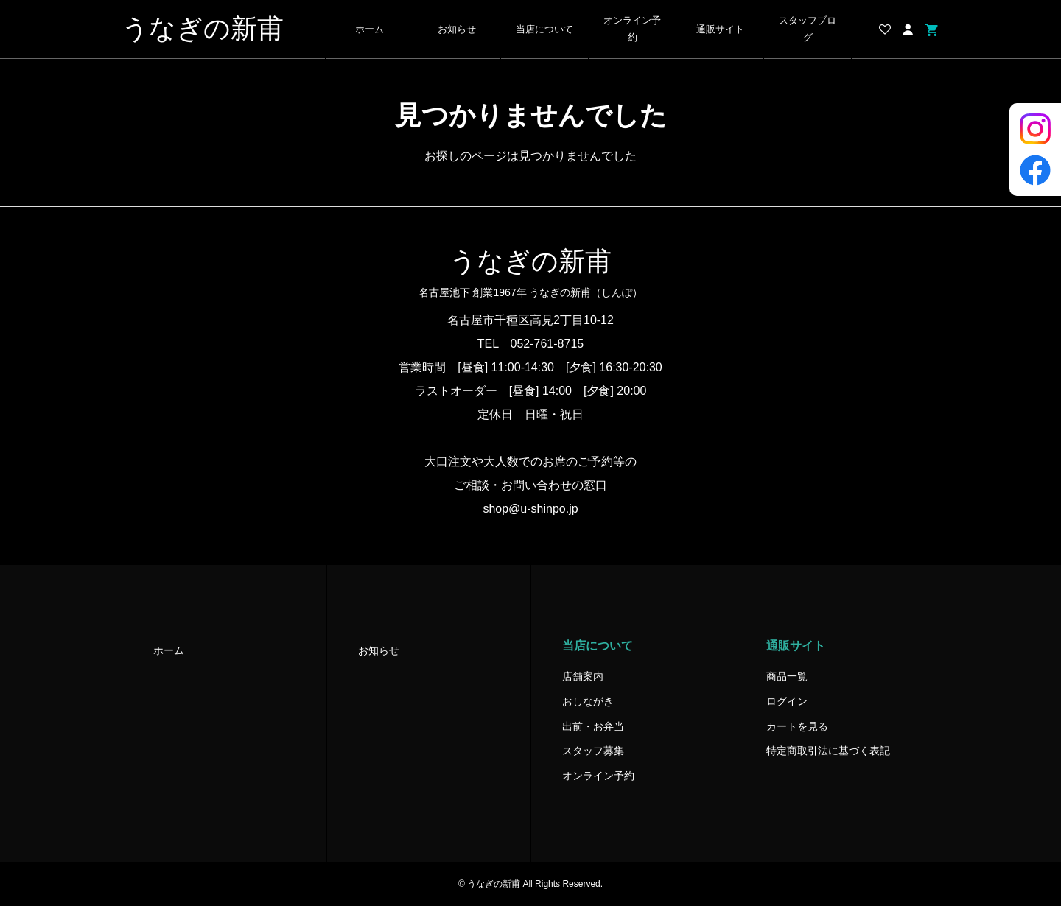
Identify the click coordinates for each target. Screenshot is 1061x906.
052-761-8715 (547, 343)
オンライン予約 (632, 29)
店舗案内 (582, 676)
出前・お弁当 (593, 726)
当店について (544, 29)
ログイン (787, 701)
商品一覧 (787, 676)
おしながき (588, 701)
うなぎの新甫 (203, 28)
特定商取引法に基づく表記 (828, 750)
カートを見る (797, 726)
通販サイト (720, 29)
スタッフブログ (807, 29)
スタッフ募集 (593, 750)
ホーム (369, 29)
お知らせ (457, 29)
